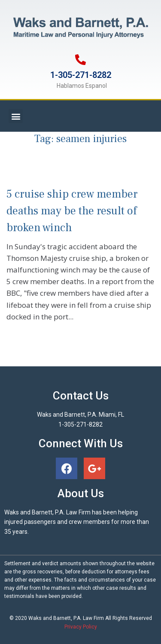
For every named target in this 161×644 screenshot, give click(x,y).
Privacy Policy (80, 627)
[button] (16, 116)
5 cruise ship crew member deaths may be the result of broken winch (72, 211)
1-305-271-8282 (80, 75)
